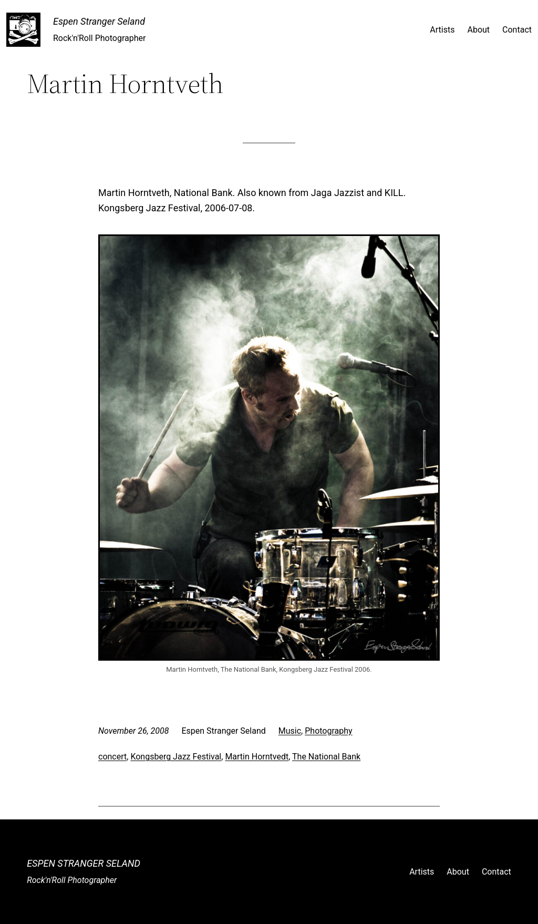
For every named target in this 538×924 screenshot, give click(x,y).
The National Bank (326, 757)
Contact (517, 30)
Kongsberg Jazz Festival (175, 757)
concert (112, 757)
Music (289, 731)
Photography (328, 731)
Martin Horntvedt (256, 757)
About (478, 30)
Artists (442, 30)
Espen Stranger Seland (99, 21)
